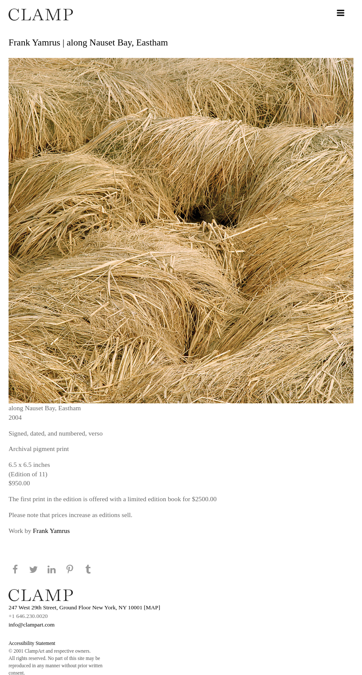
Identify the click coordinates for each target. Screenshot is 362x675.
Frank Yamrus (51, 530)
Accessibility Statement (32, 643)
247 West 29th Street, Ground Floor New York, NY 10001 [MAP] (84, 607)
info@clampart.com (32, 624)
